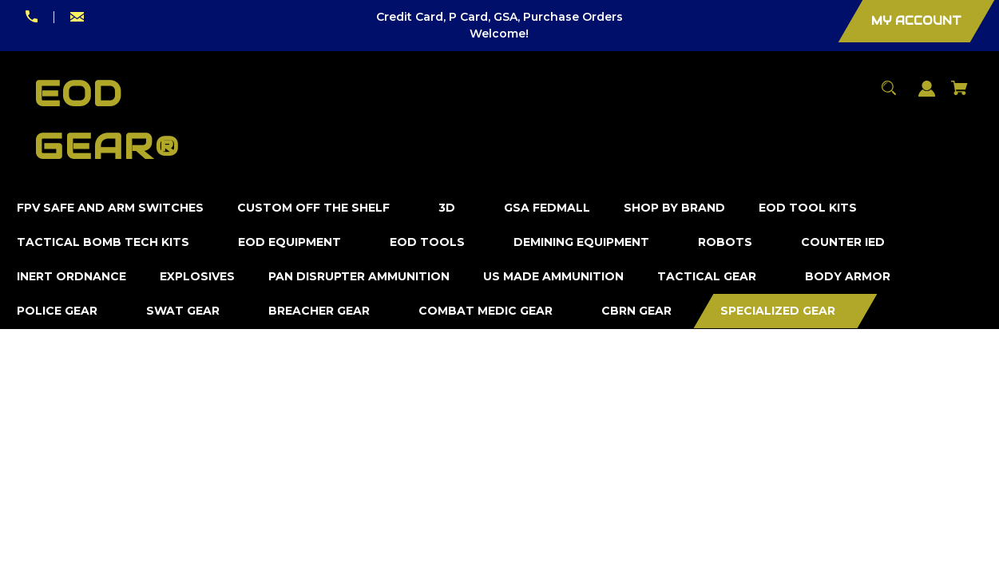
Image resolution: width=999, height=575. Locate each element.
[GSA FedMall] (547, 208)
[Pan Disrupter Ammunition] (359, 277)
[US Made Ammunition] (554, 277)
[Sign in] (927, 96)
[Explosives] (197, 277)
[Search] (889, 95)
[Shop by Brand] (674, 208)
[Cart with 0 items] (959, 95)
